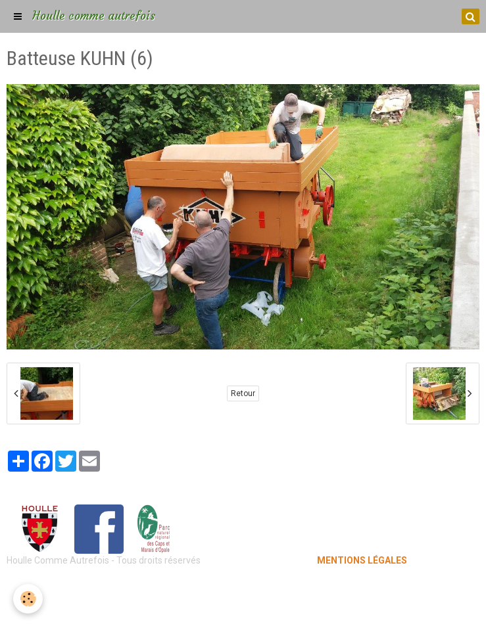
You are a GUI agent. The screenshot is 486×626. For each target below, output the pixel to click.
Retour (243, 393)
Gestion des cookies (243, 606)
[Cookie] (28, 599)
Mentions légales (243, 586)
